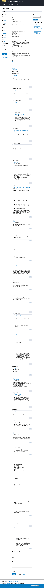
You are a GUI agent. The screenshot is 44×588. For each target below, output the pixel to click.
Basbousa (15, 75)
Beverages (4, 20)
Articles (4, 41)
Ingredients (4, 37)
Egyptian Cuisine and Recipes (13, 581)
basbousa (13, 62)
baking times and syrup (20, 529)
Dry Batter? (15, 411)
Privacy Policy (36, 24)
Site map (13, 4)
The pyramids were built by (20, 344)
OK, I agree (33, 585)
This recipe (15, 281)
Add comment (14, 69)
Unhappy (14, 433)
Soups (4, 31)
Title (13, 557)
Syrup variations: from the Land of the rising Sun (21, 187)
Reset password (5, 57)
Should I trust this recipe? (18, 232)
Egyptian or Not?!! (16, 294)
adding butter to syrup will (19, 114)
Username (4, 45)
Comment (14, 561)
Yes (14, 421)
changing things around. (18, 394)
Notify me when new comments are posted (20, 571)
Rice (3, 27)
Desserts (13, 61)
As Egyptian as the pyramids (20, 315)
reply (30, 87)
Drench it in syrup (17, 446)
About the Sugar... (16, 379)
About (8, 4)
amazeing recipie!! (16, 265)
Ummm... (14, 368)
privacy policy (9, 583)
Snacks (4, 30)
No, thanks (37, 585)
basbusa (16, 102)
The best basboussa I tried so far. (20, 459)
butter (14, 221)
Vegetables (4, 33)
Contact (18, 4)
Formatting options (17, 568)
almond (13, 67)
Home (4, 4)
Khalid (14, 303)
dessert (13, 68)
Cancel (24, 574)
